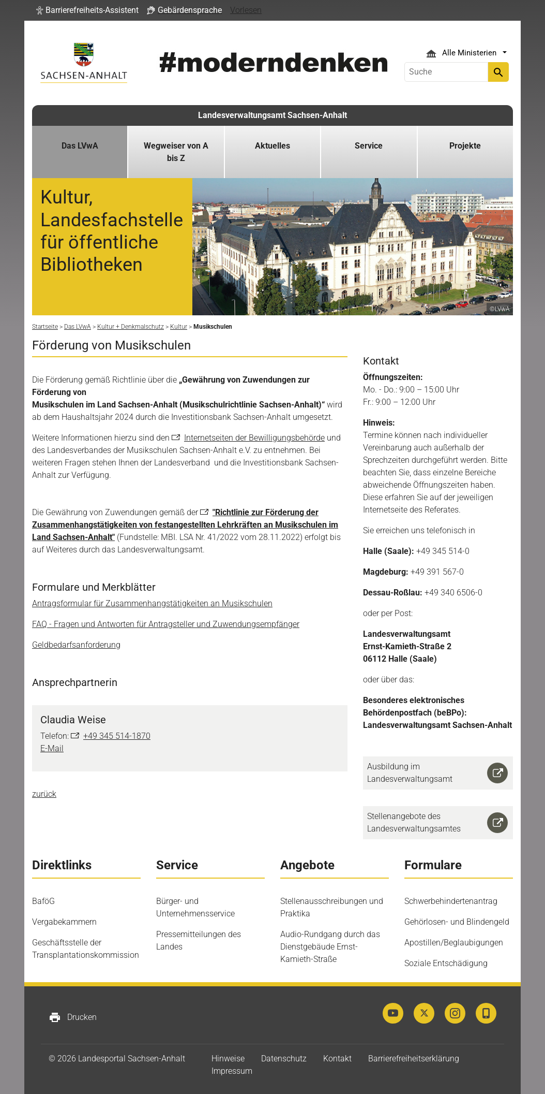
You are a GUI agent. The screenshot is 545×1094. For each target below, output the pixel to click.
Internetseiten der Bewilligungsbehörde (254, 438)
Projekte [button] (465, 146)
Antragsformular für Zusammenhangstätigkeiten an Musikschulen (152, 603)
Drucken (73, 1017)
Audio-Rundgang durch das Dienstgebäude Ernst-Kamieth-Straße (330, 946)
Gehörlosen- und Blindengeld (456, 922)
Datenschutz (284, 1058)
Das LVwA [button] (80, 146)
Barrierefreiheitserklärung (413, 1058)
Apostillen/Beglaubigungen (453, 942)
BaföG (43, 901)
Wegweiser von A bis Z (176, 152)
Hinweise (228, 1058)
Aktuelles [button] (272, 146)
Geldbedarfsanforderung (76, 645)
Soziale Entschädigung (446, 963)
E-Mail (52, 748)
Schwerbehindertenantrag (450, 901)
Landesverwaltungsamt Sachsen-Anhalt (272, 115)
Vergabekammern (64, 922)
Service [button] (369, 146)
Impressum (231, 1071)
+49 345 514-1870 (116, 736)
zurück (44, 794)
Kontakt (337, 1058)
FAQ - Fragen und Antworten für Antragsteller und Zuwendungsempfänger (165, 624)
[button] (87, 10)
